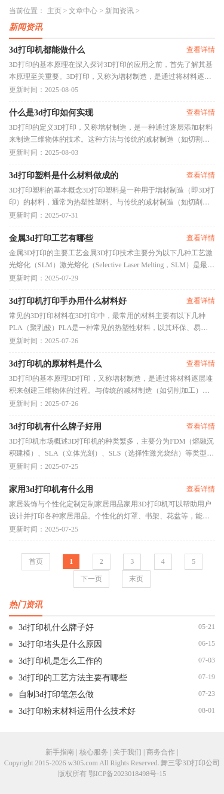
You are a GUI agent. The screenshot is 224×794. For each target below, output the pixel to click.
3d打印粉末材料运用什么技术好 (77, 711)
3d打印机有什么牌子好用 (55, 426)
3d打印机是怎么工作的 (60, 660)
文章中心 (83, 11)
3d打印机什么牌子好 (56, 627)
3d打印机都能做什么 (47, 49)
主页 (54, 11)
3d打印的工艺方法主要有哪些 (73, 677)
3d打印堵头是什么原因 (60, 644)
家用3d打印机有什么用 (51, 489)
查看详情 (200, 49)
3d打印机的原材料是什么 (55, 363)
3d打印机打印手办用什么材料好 (68, 301)
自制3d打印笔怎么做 (56, 694)
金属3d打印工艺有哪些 (51, 238)
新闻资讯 (119, 11)
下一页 (91, 579)
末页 (136, 579)
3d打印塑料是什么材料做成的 (63, 175)
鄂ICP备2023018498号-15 (127, 773)
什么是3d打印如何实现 (51, 112)
